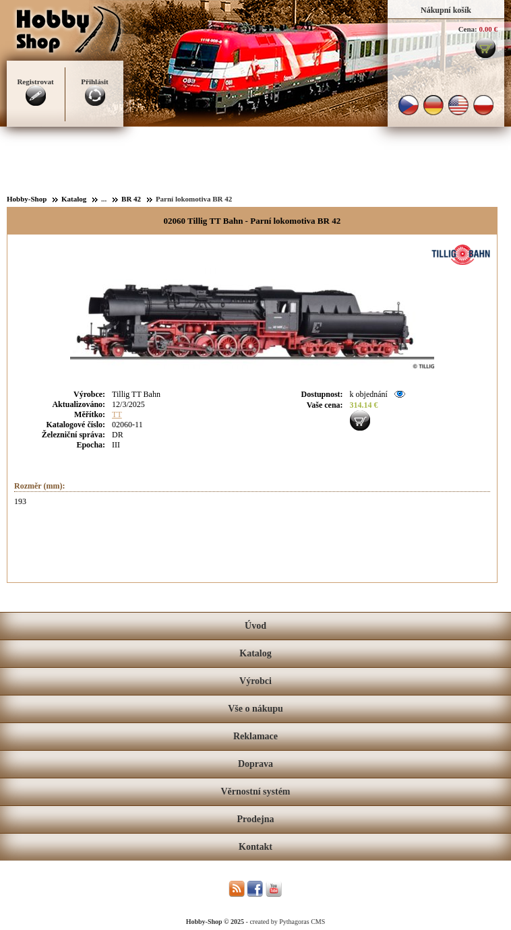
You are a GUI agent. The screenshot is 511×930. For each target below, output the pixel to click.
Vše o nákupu (255, 709)
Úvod (255, 626)
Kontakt (255, 847)
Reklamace (255, 736)
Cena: (467, 29)
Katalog (255, 653)
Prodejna (255, 819)
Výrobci (255, 681)
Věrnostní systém (255, 791)
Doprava (255, 764)
